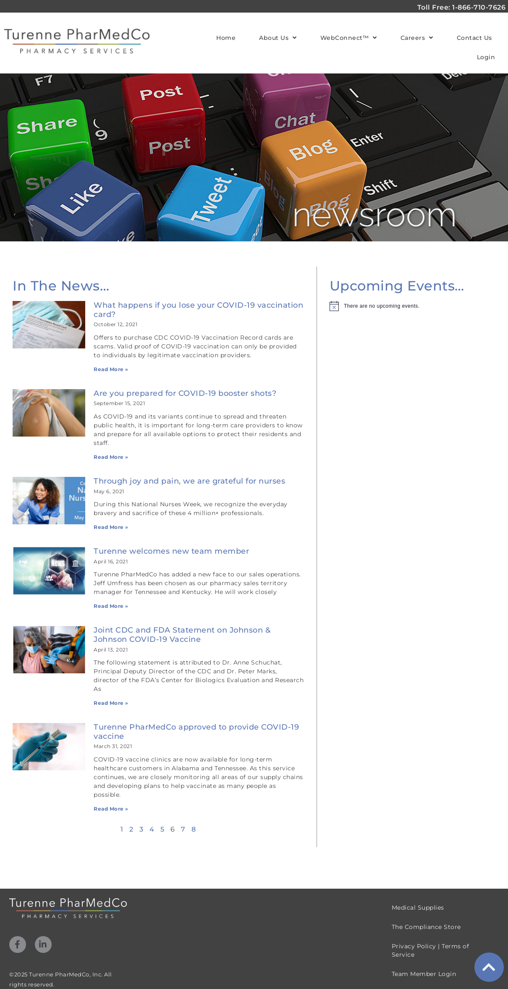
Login (486, 57)
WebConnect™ (348, 38)
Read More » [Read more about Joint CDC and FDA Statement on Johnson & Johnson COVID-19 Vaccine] (111, 703)
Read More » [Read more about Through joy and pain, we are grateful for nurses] (111, 527)
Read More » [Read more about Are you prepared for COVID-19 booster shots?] (111, 457)
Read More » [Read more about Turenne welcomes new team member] (111, 606)
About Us (278, 38)
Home (226, 38)
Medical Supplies (418, 907)
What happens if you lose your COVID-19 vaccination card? (198, 310)
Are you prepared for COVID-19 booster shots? (185, 393)
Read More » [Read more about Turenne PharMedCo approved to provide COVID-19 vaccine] (111, 809)
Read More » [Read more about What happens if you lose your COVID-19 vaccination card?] (111, 369)
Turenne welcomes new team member (171, 551)
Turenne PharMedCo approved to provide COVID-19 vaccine (196, 731)
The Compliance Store (426, 927)
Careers (417, 38)
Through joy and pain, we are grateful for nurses (189, 481)
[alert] (411, 306)
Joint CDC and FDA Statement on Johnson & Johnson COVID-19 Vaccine (182, 634)
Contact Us (474, 38)
